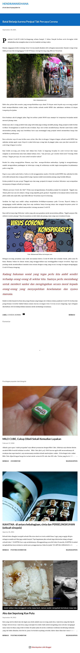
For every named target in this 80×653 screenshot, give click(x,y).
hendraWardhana (15, 3)
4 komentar (15, 461)
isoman (18, 315)
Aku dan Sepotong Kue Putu (18, 613)
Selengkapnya (72, 461)
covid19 (11, 315)
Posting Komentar (18, 550)
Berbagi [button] (72, 315)
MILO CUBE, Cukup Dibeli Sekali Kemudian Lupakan (31, 438)
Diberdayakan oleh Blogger (40, 647)
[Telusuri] (71, 3)
